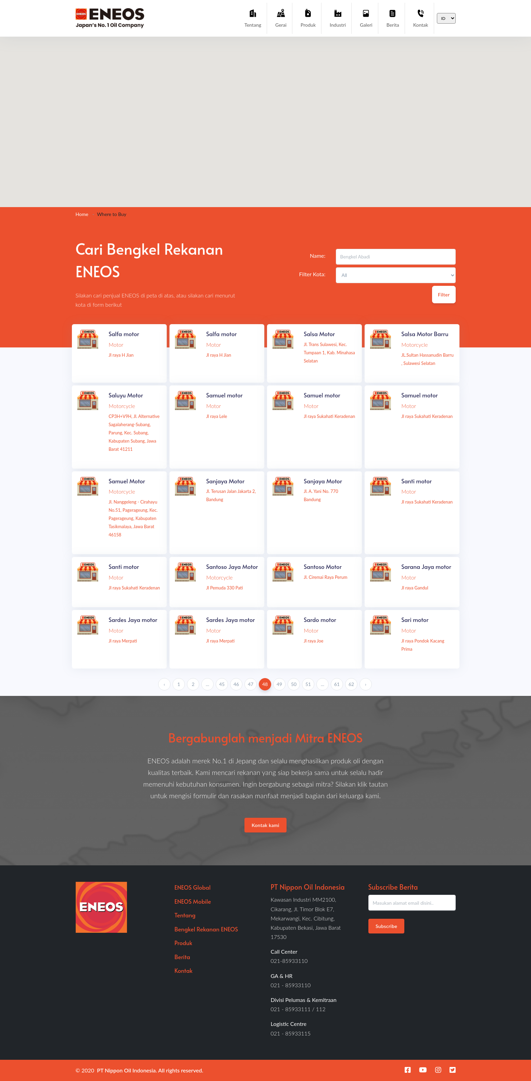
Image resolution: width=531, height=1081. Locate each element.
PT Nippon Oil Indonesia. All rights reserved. (150, 1070)
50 (293, 684)
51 (308, 684)
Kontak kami (265, 825)
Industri (338, 18)
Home (82, 214)
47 (250, 684)
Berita (393, 18)
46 (236, 684)
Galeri (366, 18)
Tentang (252, 18)
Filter (444, 294)
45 (222, 684)
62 (351, 684)
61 (337, 684)
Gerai (281, 18)
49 (279, 684)
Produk (308, 18)
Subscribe (386, 926)
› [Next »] (365, 684)
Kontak (420, 18)
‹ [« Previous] (164, 684)
